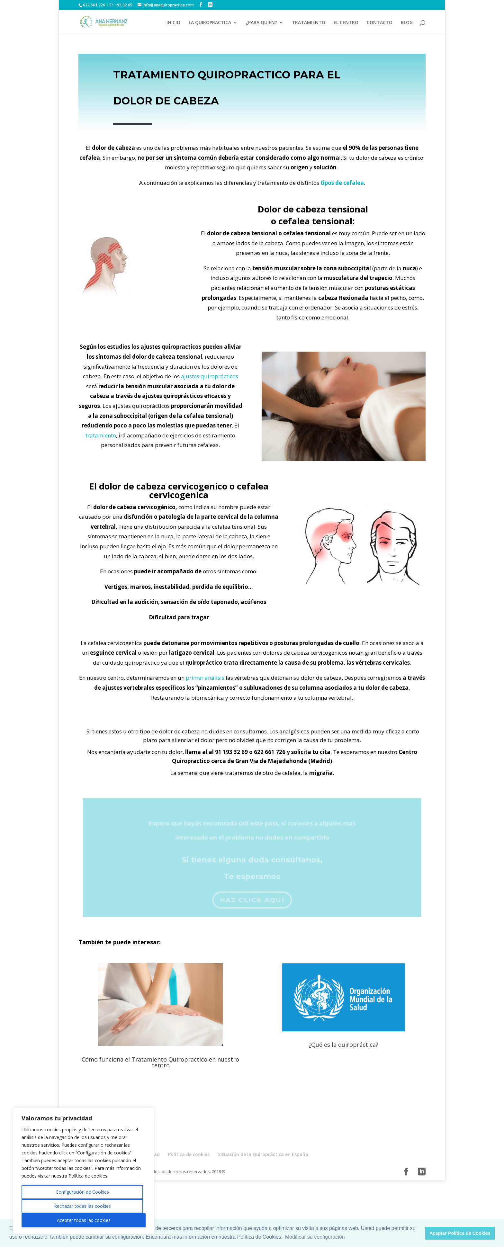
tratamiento (101, 435)
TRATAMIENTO (308, 22)
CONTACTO (379, 22)
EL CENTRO (346, 22)
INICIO (173, 22)
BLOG (407, 22)
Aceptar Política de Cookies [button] (460, 1233)
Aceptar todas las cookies (84, 1220)
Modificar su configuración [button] (315, 1237)
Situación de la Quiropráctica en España (263, 1154)
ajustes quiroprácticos (209, 376)
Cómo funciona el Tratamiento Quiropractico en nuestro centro (160, 1062)
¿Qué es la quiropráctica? (343, 1044)
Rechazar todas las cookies (82, 1206)
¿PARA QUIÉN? (261, 22)
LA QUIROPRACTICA (210, 22)
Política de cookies (189, 1154)
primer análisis (205, 677)
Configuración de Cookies (82, 1192)
